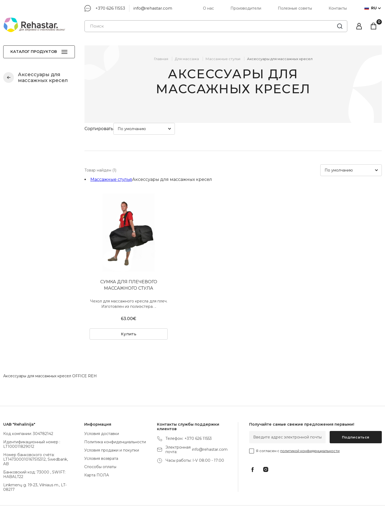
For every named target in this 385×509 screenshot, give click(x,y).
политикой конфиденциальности (310, 432)
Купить (128, 315)
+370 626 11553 (110, 8)
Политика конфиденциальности (115, 423)
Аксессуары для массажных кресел (280, 59)
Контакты (338, 8)
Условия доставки (101, 415)
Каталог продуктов (33, 51)
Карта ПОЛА (96, 456)
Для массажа (187, 59)
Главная (161, 59)
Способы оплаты (100, 448)
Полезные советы (295, 8)
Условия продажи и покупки (111, 431)
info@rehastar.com (152, 8)
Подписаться (355, 418)
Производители (245, 8)
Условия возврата (101, 439)
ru (370, 8)
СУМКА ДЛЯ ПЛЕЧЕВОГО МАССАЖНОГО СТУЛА (128, 266)
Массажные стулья (8, 77)
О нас (208, 8)
